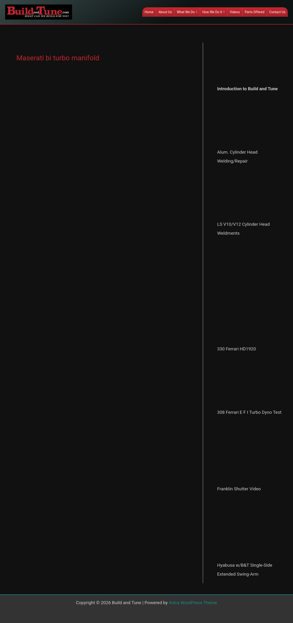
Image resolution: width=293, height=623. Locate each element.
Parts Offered (254, 12)
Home (149, 12)
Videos (235, 12)
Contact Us (277, 12)
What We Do (187, 12)
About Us (165, 12)
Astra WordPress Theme (193, 602)
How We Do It (213, 12)
